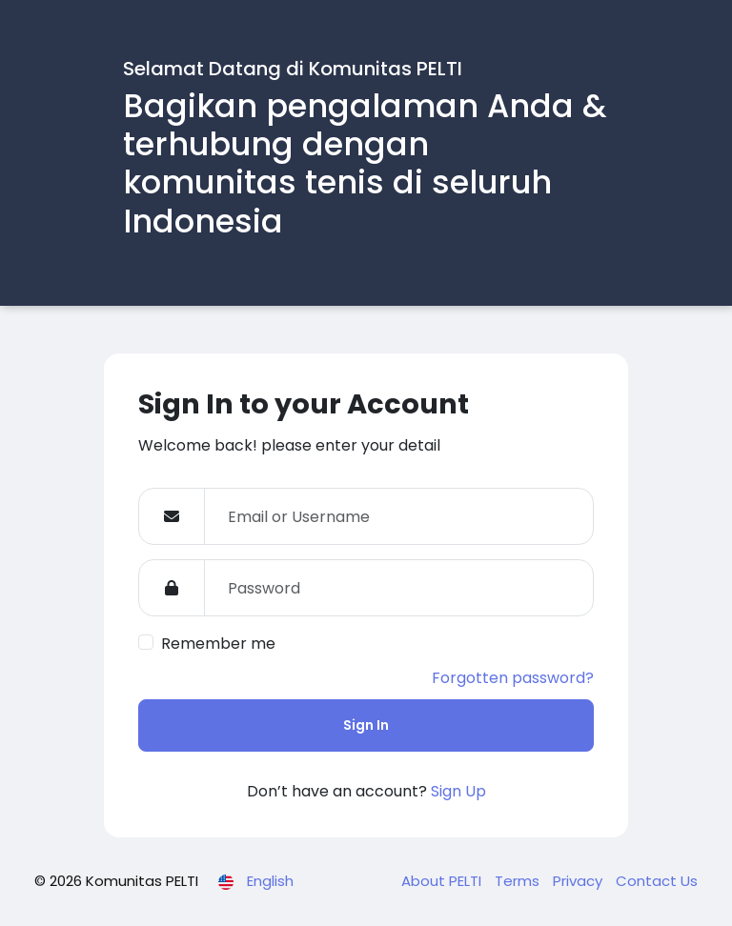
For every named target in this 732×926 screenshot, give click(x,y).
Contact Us (657, 881)
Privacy (579, 881)
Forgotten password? (513, 678)
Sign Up (458, 791)
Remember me (218, 643)
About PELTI (443, 881)
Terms (519, 881)
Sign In (366, 725)
